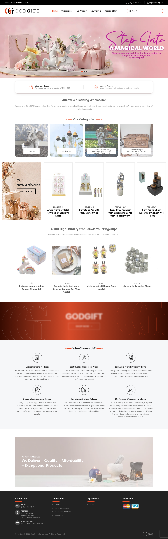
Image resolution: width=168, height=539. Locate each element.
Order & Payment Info (63, 512)
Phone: (24, 504)
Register (159, 2)
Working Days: (27, 521)
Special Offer (111, 11)
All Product (82, 11)
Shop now (24, 191)
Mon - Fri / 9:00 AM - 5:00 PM (32, 524)
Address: (24, 511)
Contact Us (59, 515)
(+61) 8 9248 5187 (133, 3)
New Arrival (96, 11)
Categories (66, 11)
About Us (58, 504)
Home (55, 11)
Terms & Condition (62, 508)
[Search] (130, 11)
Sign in (150, 2)
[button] (82, 72)
